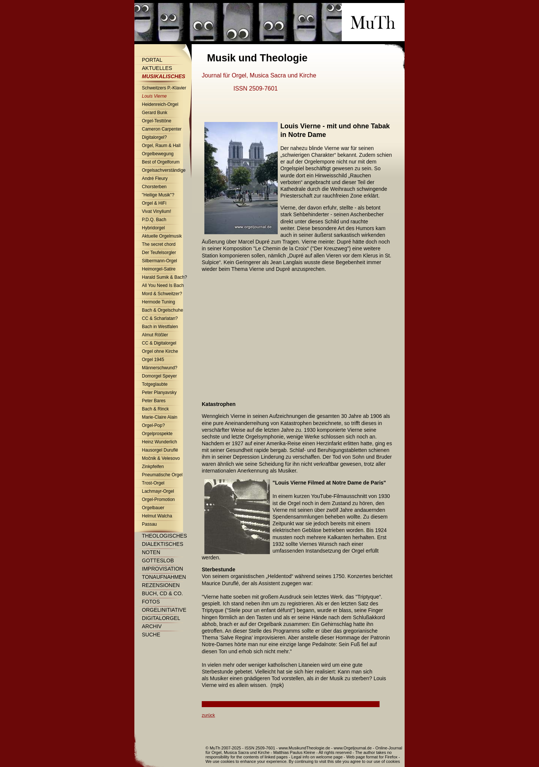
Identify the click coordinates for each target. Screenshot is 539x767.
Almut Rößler (155, 334)
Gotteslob (158, 560)
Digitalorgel (161, 618)
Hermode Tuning (158, 302)
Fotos (151, 602)
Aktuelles (157, 68)
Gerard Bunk (154, 112)
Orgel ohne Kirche (160, 351)
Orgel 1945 (153, 359)
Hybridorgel (153, 227)
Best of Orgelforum (161, 162)
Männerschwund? (159, 367)
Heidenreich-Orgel (160, 104)
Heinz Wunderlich (159, 441)
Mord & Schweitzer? (162, 293)
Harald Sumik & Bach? (164, 277)
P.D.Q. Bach (154, 219)
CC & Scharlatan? (160, 318)
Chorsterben (154, 186)
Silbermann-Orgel (159, 260)
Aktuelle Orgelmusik (162, 236)
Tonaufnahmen (164, 577)
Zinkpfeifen (153, 466)
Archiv (152, 626)
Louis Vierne (154, 96)
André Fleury (155, 178)
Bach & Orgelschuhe (162, 310)
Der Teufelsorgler (159, 252)
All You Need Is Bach (163, 285)
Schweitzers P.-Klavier (164, 88)
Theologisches (164, 536)
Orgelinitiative (164, 610)
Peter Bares (153, 400)
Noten (151, 552)
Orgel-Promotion (158, 499)
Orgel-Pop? (153, 425)
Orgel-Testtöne (156, 120)
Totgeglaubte (155, 384)
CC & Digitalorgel (159, 343)
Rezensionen (161, 585)
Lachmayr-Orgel (158, 491)
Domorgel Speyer (159, 376)
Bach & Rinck (155, 409)
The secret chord (159, 244)
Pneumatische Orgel (162, 474)
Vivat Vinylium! (156, 211)
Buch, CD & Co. (162, 593)
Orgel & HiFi (154, 203)
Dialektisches (162, 544)
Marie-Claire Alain (159, 417)
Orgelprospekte (157, 433)
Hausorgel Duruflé (160, 450)
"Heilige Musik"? (158, 195)
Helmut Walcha (157, 516)
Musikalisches (163, 76)
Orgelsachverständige (164, 170)
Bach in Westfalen (160, 326)
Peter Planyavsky (159, 392)
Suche (151, 635)
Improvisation (162, 569)
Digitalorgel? (154, 137)
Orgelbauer (153, 507)
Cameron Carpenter (162, 129)
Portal (152, 60)
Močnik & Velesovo (161, 458)
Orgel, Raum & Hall (161, 145)
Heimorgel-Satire (159, 269)
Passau (149, 524)
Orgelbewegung (158, 153)
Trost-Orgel (153, 483)
